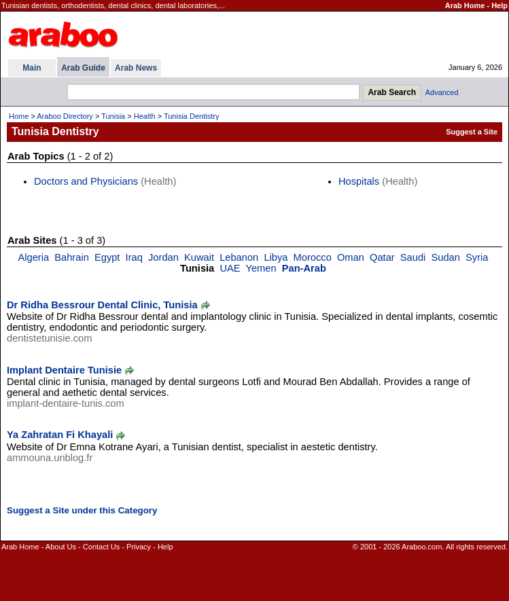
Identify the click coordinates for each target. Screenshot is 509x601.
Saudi (413, 257)
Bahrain (71, 257)
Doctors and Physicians (86, 181)
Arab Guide (83, 68)
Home (19, 116)
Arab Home (465, 5)
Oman (350, 257)
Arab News (136, 68)
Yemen (260, 268)
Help (499, 5)
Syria (477, 257)
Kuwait (199, 257)
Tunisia (113, 116)
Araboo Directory (65, 116)
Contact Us (101, 547)
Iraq (134, 257)
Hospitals (358, 181)
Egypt (107, 257)
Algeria (33, 257)
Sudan (445, 257)
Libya (275, 257)
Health (145, 116)
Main (31, 68)
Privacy (138, 547)
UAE (230, 268)
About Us (61, 547)
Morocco (313, 257)
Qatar (382, 257)
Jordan (163, 257)
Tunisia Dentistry (192, 116)
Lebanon (239, 257)
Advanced (442, 92)
